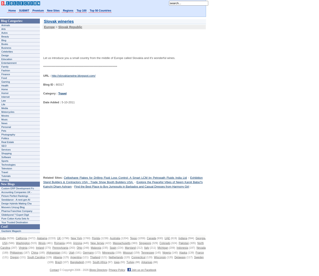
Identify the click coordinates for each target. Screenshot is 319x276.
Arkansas (146, 262)
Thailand (95, 257)
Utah (71, 252)
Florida (96, 238)
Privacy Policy (117, 270)
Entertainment (8, 63)
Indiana (182, 238)
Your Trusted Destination (14, 222)
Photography (8, 134)
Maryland (130, 247)
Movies (5, 115)
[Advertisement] (122, 40)
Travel (4, 172)
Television (6, 168)
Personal (6, 127)
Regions (68, 10)
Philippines (16, 252)
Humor (5, 93)
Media (4, 108)
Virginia (23, 247)
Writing (5, 179)
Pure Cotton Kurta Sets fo (15, 218)
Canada (151, 238)
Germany (88, 252)
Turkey (130, 262)
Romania (59, 243)
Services (6, 149)
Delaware (180, 257)
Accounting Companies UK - (16, 192)
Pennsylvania (60, 247)
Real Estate (7, 142)
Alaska (183, 252)
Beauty (5, 36)
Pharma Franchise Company (16, 211)
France (200, 252)
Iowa (116, 262)
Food (4, 78)
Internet (5, 97)
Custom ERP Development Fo (17, 188)
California (21, 238)
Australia (115, 238)
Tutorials (6, 176)
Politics (5, 138)
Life (3, 104)
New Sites (53, 10)
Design (5, 55)
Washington (23, 243)
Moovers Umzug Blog (13, 207)
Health (4, 85)
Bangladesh (77, 262)
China (34, 252)
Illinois (42, 243)
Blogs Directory (98, 270)
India (3, 238)
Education (6, 59)
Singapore (145, 243)
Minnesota (108, 252)
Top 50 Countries (100, 10)
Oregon (14, 257)
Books (4, 44)
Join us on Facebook (141, 270)
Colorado (165, 243)
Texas (133, 238)
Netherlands (116, 257)
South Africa (100, 262)
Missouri (128, 252)
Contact (54, 270)
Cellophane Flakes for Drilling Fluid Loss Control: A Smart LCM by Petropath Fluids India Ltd (125, 177)
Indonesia (182, 247)
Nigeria (166, 252)
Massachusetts (121, 243)
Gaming (5, 81)
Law (3, 100)
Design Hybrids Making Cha (16, 203)
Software (6, 157)
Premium (38, 10)
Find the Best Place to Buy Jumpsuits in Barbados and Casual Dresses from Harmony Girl (131, 186)
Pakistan (184, 243)
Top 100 (81, 10)
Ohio (79, 247)
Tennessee (147, 252)
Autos (4, 32)
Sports (4, 161)
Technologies (8, 164)
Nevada (201, 247)
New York (76, 238)
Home (12, 10)
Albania (57, 257)
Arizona (77, 243)
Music (4, 119)
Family (4, 66)
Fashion (5, 70)
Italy (146, 247)
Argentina (76, 257)
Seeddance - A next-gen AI (15, 199)
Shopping (6, 153)
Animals (5, 25)
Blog (3, 40)
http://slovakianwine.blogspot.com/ (73, 75)
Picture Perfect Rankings (14, 196)
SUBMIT (24, 10)
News (4, 123)
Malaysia (96, 247)
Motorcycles (7, 112)
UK (59, 238)
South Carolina (36, 257)
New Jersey (97, 243)
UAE (167, 238)
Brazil (58, 262)
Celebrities (7, 51)
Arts (3, 29)
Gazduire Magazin (11, 231)
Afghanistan (53, 252)
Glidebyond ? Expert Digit (15, 214)
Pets (3, 130)
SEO (3, 146)
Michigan (163, 247)
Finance (5, 74)
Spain (113, 247)
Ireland (40, 247)
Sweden (199, 257)
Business (6, 48)
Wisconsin (160, 257)
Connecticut (138, 257)
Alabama (42, 238)
